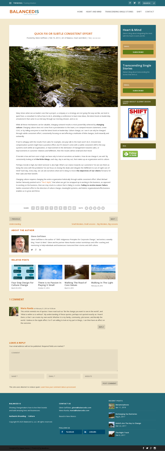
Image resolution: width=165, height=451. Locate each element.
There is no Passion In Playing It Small (49, 284)
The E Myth (46, 182)
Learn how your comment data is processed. (58, 387)
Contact (149, 13)
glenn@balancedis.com (81, 407)
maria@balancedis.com (79, 410)
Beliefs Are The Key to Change (128, 423)
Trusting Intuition (29, 3)
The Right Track (122, 432)
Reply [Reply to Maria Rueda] (101, 327)
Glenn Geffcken (41, 38)
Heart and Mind (94, 13)
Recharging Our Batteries (126, 414)
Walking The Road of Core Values (76, 284)
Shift (139, 13)
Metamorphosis (122, 405)
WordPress (45, 448)
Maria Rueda (27, 308)
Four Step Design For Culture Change (22, 284)
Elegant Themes (25, 448)
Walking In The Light (102, 282)
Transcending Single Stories (119, 13)
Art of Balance (67, 38)
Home (80, 13)
